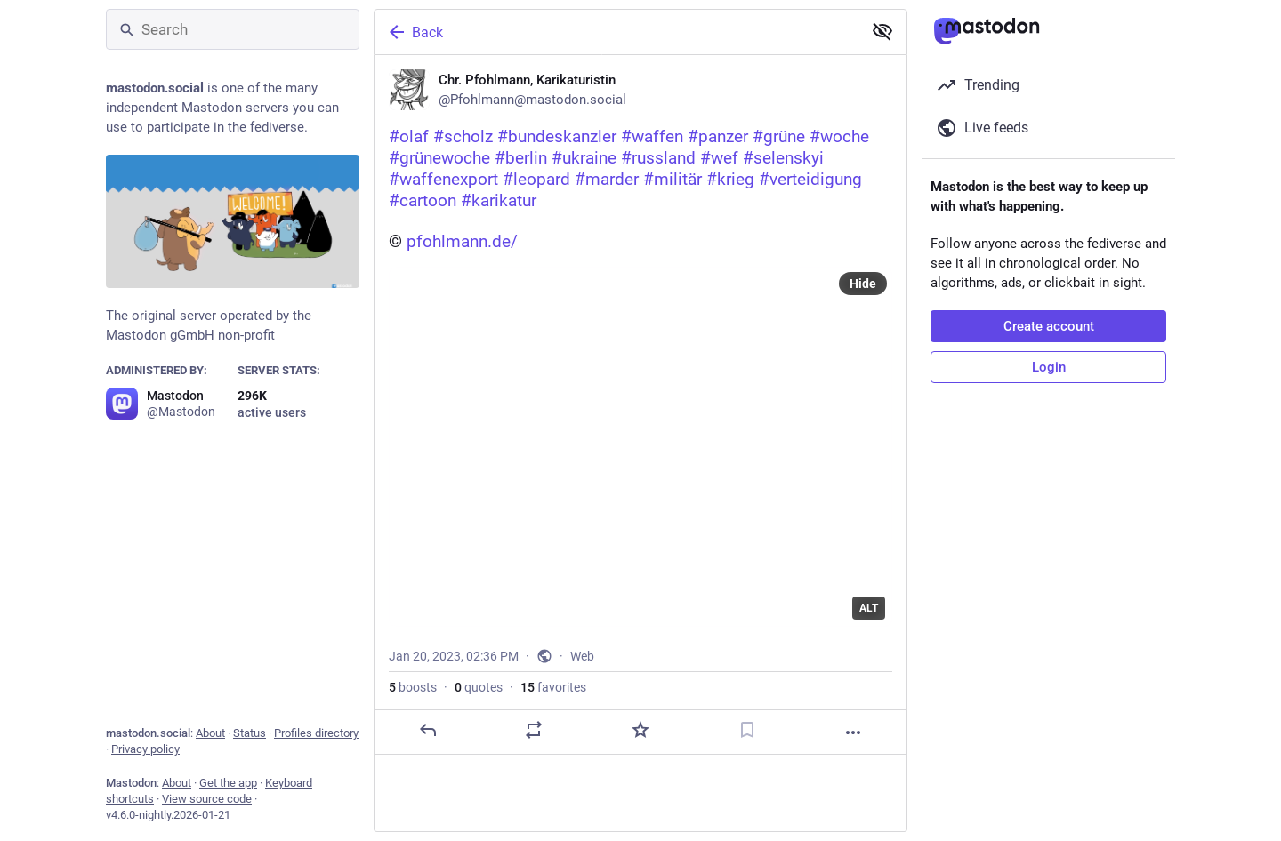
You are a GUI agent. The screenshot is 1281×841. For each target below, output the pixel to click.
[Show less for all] (882, 31)
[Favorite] (640, 730)
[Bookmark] (747, 730)
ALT (868, 608)
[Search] (232, 29)
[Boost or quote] (533, 730)
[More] (853, 732)
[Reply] (428, 730)
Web (582, 656)
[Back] (616, 32)
